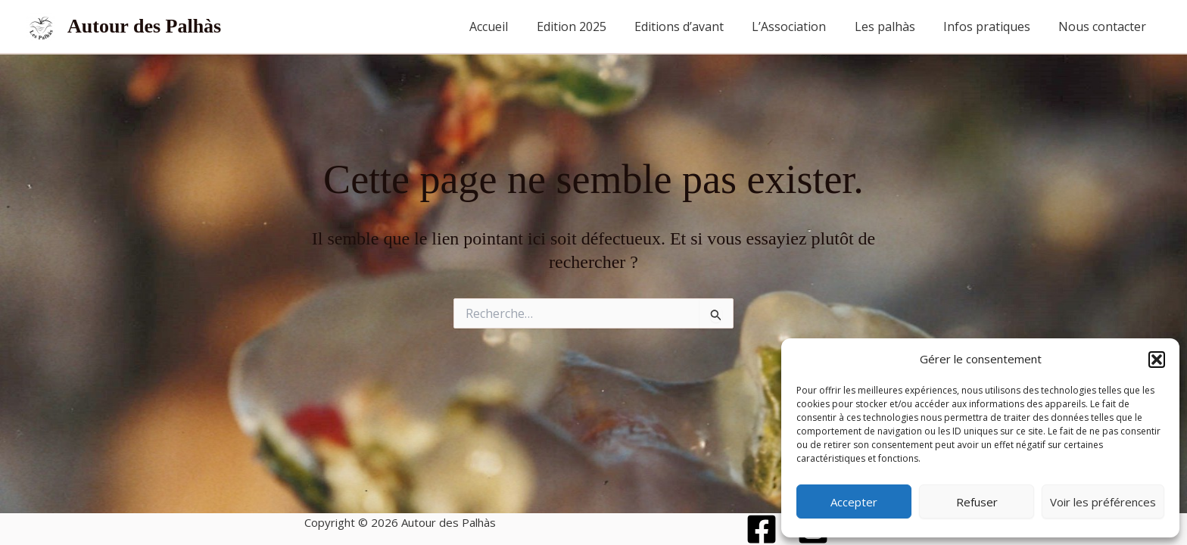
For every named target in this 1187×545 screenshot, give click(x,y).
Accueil (515, 26)
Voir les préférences (1103, 501)
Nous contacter (1104, 26)
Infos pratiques (992, 26)
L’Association (803, 26)
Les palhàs (895, 26)
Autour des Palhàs (144, 26)
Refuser (977, 501)
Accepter (853, 501)
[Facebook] (761, 529)
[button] (1156, 359)
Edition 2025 (593, 26)
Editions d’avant (697, 26)
